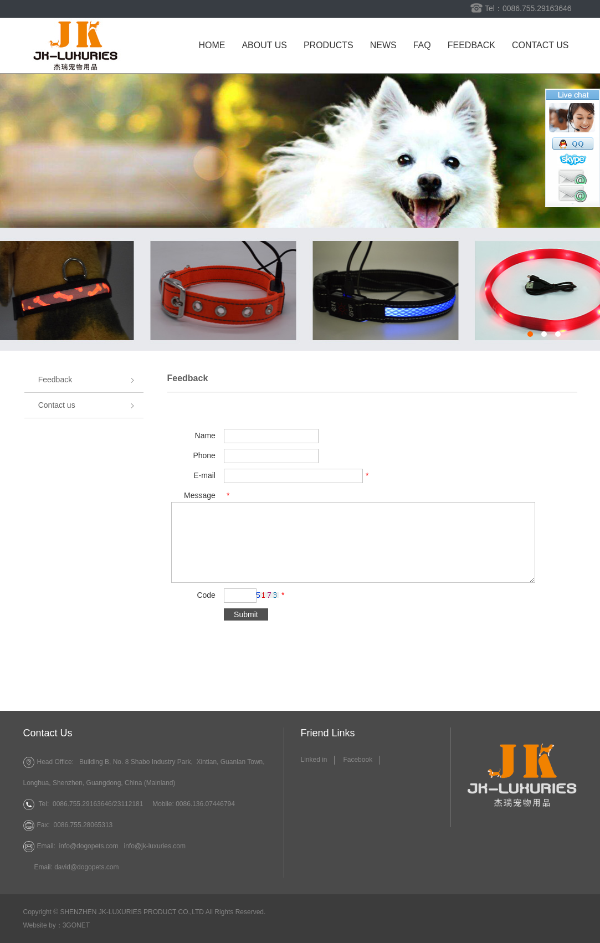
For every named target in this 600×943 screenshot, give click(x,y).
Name (205, 435)
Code (206, 595)
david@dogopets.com (86, 867)
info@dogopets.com (89, 846)
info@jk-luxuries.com (155, 846)
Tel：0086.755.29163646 (528, 8)
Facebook (357, 759)
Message (200, 495)
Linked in (314, 759)
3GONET (76, 925)
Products (328, 45)
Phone (204, 455)
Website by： (43, 925)
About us (264, 45)
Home (211, 45)
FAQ (422, 45)
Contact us (540, 45)
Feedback (471, 45)
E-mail (204, 475)
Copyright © (41, 912)
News (383, 45)
